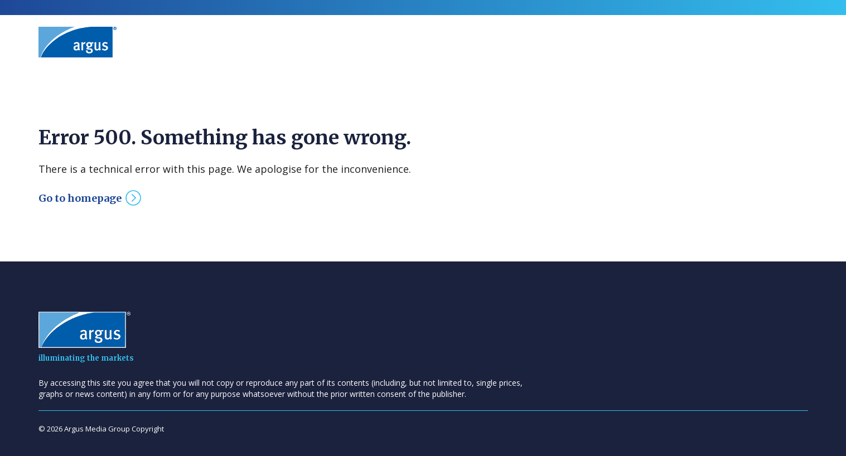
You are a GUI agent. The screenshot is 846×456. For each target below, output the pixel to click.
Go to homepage (80, 198)
